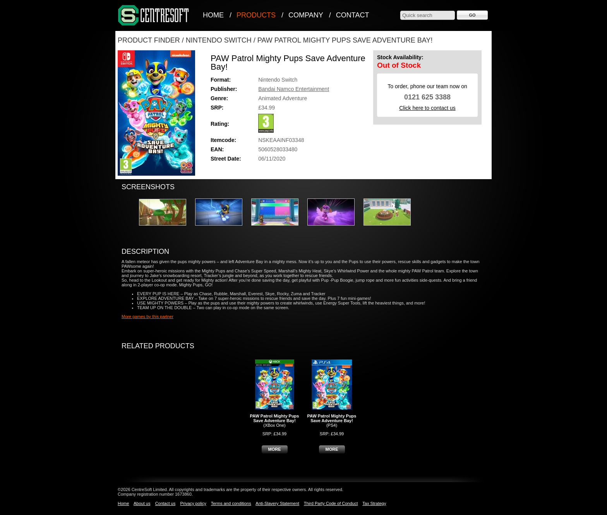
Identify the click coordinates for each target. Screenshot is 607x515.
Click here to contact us (427, 108)
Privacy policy (193, 503)
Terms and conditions (231, 503)
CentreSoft (154, 15)
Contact (352, 15)
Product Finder (149, 40)
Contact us (165, 503)
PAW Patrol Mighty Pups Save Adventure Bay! (345, 40)
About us (142, 503)
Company (305, 15)
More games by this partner (147, 316)
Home (213, 15)
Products (256, 15)
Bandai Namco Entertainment (293, 89)
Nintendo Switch (219, 40)
